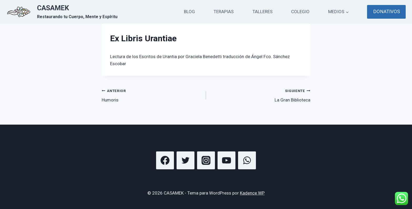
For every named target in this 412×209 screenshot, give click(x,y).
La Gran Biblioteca (260, 95)
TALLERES (262, 11)
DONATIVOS (386, 11)
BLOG (189, 11)
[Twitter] (185, 160)
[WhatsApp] (247, 160)
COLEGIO (300, 11)
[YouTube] (226, 160)
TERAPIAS (224, 11)
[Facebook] (165, 160)
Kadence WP (252, 193)
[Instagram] (206, 160)
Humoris (152, 95)
